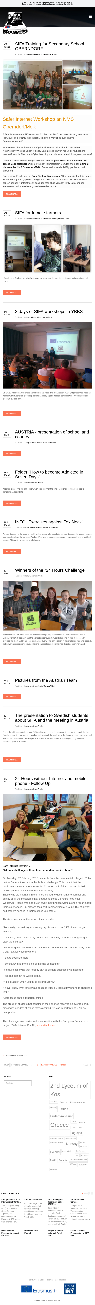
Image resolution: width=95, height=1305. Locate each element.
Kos (80, 1127)
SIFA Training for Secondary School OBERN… (55, 1201)
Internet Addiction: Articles (33, 576)
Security (63, 1160)
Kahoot (73, 1127)
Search (50, 1280)
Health (82, 1122)
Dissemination (78, 1102)
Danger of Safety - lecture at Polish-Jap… (55, 1233)
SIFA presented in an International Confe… (11, 1200)
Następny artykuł (49, 1065)
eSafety (53, 1107)
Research (85, 1155)
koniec (63, 1065)
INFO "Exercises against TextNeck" (49, 521)
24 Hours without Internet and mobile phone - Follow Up (51, 781)
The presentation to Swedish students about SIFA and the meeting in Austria (51, 718)
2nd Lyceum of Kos (69, 1090)
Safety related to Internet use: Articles (38, 317)
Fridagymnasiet (61, 1116)
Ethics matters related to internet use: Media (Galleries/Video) (46, 218)
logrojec (76, 1133)
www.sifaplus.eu (46, 1025)
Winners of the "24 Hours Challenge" (50, 570)
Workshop (53, 1169)
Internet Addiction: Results (33, 483)
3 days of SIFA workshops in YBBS (49, 311)
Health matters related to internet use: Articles (41, 528)
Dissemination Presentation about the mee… (10, 1233)
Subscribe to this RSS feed (47, 1052)
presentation (67, 1151)
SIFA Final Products (33, 1199)
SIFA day (73, 1164)
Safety (53, 1160)
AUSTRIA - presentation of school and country (52, 434)
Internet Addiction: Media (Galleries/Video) (39, 686)
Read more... (11, 194)
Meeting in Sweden (56, 1142)
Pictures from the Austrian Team (46, 680)
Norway (72, 1144)
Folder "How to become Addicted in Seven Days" (49, 474)
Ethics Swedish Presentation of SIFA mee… (80, 1233)
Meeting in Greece (56, 1138)
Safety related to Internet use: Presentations (40, 442)
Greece (59, 1125)
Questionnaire (80, 1151)
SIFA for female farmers (38, 212)
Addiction (53, 1102)
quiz (77, 1155)
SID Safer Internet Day (78, 1160)
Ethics (63, 1109)
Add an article (60, 1280)
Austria (63, 1102)
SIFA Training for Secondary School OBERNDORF (49, 46)
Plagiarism (83, 1147)
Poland (55, 1152)
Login (42, 1280)
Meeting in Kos (70, 1138)
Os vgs (82, 1142)
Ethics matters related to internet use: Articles (40, 54)
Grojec (73, 1122)
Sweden (82, 1164)
